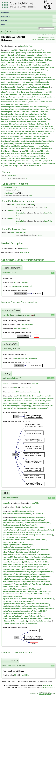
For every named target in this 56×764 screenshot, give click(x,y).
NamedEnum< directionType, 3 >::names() (30, 574)
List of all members (50, 39)
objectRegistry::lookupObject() (40, 557)
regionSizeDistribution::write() (39, 621)
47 (15, 325)
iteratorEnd (12, 176)
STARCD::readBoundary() (40, 594)
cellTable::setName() (26, 601)
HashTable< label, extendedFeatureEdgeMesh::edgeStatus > (22, 126)
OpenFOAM (19, 3)
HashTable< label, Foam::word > (43, 131)
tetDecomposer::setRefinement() (38, 604)
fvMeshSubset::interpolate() (13, 554)
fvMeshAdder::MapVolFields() (13, 564)
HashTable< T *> (27, 161)
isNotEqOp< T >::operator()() (41, 577)
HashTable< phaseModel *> (42, 148)
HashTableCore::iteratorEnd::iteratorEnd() (25, 392)
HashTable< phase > (24, 148)
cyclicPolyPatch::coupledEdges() (14, 530)
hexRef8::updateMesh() (11, 618)
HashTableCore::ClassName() (21, 286)
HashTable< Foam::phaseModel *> (25, 116)
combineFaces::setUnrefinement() (38, 606)
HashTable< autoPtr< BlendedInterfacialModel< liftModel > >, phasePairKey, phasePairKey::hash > (27, 62)
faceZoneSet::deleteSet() (44, 535)
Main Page (5, 12)
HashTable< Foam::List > (10, 109)
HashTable (24, 46)
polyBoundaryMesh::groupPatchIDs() (16, 550)
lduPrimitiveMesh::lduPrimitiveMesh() (36, 554)
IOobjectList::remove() (11, 601)
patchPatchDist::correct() (36, 527)
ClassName (8, 193)
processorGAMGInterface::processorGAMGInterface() (22, 589)
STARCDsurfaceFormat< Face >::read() (16, 594)
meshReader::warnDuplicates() (31, 618)
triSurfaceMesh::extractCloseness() (15, 537)
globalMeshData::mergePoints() (14, 569)
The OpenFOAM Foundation (23, 6)
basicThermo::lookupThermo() (13, 559)
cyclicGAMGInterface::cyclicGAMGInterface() (19, 535)
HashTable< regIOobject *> (10, 151)
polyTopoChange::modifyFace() (37, 569)
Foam (3, 32)
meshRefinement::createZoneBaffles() (40, 530)
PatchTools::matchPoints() (12, 567)
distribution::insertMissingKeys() (27, 552)
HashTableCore (11, 32)
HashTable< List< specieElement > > (36, 136)
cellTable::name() (9, 574)
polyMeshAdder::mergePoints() (33, 567)
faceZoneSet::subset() (46, 609)
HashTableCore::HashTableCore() (25, 358)
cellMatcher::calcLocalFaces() (13, 522)
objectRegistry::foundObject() (13, 542)
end (17, 219)
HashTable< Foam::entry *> (39, 107)
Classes (28, 20)
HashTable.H (24, 252)
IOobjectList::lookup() (21, 557)
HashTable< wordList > (35, 166)
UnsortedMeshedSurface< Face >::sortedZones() (20, 609)
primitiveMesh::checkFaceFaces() (15, 527)
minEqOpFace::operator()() (12, 579)
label (12, 205)
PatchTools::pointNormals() (41, 584)
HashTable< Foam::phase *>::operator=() (19, 401)
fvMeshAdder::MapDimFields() (36, 559)
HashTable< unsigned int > (13, 166)
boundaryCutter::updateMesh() (34, 616)
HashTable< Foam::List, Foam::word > (26, 112)
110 (15, 507)
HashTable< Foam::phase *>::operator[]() (17, 406)
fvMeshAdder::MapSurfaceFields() (36, 562)
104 (15, 388)
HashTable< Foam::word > (21, 119)
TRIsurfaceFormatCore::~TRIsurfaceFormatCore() (20, 623)
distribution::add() (19, 518)
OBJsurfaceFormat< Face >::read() (15, 591)
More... (31, 46)
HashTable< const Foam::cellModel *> (30, 92)
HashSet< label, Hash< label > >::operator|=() (32, 408)
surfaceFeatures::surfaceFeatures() (15, 611)
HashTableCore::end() (20, 329)
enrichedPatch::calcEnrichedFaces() (32, 520)
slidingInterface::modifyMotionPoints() (16, 572)
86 (15, 675)
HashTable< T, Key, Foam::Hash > (19, 163)
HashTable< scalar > (28, 151)
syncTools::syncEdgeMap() (12, 613)
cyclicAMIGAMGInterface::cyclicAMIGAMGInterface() (22, 532)
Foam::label (6, 315)
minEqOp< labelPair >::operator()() (34, 579)
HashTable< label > (43, 124)
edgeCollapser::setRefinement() (14, 606)
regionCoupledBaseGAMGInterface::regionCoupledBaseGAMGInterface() (28, 599)
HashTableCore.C (27, 325)
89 (15, 282)
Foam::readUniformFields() (12, 596)
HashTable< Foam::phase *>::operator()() (17, 581)
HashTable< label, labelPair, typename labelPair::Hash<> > (21, 134)
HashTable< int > (37, 119)
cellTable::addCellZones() (35, 518)
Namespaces (28, 16)
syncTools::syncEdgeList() (37, 611)
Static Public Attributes (38, 39)
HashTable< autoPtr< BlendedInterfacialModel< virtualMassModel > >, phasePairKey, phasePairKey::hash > (23, 74)
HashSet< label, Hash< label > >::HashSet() (28, 396)
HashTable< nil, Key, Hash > (11, 139)
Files (28, 24)
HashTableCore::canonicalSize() (22, 511)
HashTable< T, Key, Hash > (19, 50)
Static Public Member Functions (46, 37)
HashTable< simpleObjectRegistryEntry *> (32, 158)
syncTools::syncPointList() (31, 613)
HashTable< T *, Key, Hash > (11, 161)
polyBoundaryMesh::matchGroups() (37, 564)
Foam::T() (39, 514)
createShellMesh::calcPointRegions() (38, 522)
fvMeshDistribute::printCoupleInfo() (15, 586)
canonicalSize (21, 205)
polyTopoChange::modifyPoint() (42, 572)
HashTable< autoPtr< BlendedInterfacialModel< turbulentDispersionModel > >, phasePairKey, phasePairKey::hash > (27, 70)
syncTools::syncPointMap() (12, 616)
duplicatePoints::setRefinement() (14, 604)
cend (17, 210)
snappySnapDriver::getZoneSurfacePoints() (18, 545)
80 (14, 252)
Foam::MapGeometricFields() (13, 562)
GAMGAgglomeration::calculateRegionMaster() (19, 525)
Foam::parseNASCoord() (22, 584)
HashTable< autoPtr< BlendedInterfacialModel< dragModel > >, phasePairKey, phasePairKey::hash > (26, 55)
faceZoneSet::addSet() (11, 520)
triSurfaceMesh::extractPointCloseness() (17, 540)
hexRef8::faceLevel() (39, 540)
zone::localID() (8, 557)
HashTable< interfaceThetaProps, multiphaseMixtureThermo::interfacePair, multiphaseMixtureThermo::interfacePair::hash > (26, 121)
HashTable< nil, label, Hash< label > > (34, 139)
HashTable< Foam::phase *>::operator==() (34, 403)
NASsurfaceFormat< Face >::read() (40, 591)
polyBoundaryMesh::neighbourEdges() (16, 577)
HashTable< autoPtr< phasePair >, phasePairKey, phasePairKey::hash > (26, 87)
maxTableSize (21, 233)
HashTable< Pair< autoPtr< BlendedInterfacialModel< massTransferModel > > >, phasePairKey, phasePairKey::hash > (25, 146)
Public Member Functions (48, 35)
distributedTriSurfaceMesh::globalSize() (17, 547)
